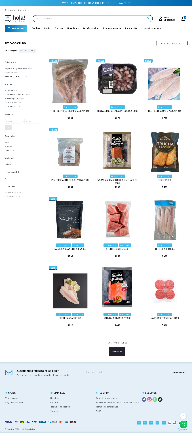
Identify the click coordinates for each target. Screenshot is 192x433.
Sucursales (10, 10)
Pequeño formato (112, 28)
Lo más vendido (90, 28)
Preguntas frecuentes (15, 402)
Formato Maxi (132, 28)
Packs (47, 28)
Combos (36, 28)
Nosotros (54, 398)
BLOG (98, 411)
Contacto (22, 10)
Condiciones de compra (107, 398)
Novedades (72, 28)
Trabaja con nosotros (60, 407)
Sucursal (54, 411)
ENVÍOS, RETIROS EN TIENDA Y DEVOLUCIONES (117, 402)
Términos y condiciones (107, 407)
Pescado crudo (26, 50)
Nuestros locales (152, 28)
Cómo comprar (11, 398)
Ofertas (59, 28)
